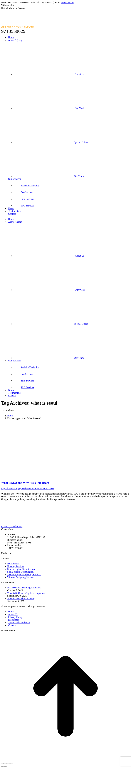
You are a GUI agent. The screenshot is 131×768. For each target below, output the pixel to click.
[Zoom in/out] (11, 763)
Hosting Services (15, 566)
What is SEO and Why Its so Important (25, 482)
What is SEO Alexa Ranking (21, 598)
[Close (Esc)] (2, 763)
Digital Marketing (10, 488)
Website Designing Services (20, 577)
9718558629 (67, 2)
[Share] (5, 763)
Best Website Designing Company (23, 587)
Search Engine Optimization (21, 569)
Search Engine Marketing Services (24, 574)
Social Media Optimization (20, 571)
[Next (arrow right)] (5, 766)
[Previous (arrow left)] (2, 766)
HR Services (13, 563)
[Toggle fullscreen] (8, 763)
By (27, 488)
